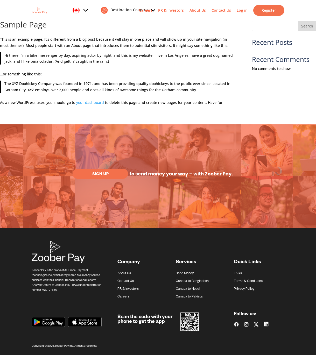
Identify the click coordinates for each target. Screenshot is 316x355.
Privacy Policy (244, 289)
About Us (197, 10)
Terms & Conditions (248, 281)
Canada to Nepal (188, 289)
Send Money (185, 273)
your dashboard (90, 102)
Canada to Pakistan (190, 297)
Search (307, 26)
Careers (145, 10)
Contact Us (221, 10)
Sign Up (100, 174)
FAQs (238, 273)
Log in (242, 10)
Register (269, 10)
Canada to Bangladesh (192, 281)
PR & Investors (171, 10)
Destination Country (127, 10)
